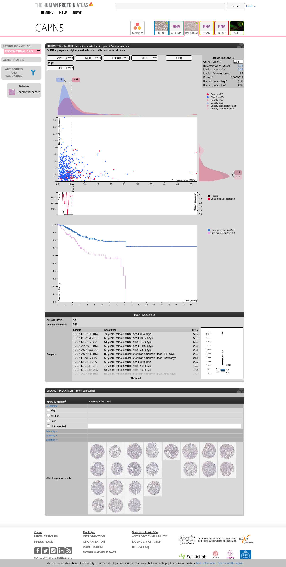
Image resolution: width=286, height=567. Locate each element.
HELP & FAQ (140, 547)
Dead (93, 57)
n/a (65, 67)
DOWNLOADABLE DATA (99, 552)
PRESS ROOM (44, 541)
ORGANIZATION (94, 541)
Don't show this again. (230, 563)
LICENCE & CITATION (146, 541)
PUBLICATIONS (93, 547)
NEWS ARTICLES (46, 536)
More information (206, 563)
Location (50, 440)
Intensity (50, 431)
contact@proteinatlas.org (53, 557)
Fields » (251, 6)
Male (149, 57)
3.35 (240, 69)
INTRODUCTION (94, 536)
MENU (47, 12)
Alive (65, 57)
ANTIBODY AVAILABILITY (149, 536)
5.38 (240, 65)
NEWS (77, 12)
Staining (53, 406)
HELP (63, 12)
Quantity (50, 435)
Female (120, 57)
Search (236, 6)
